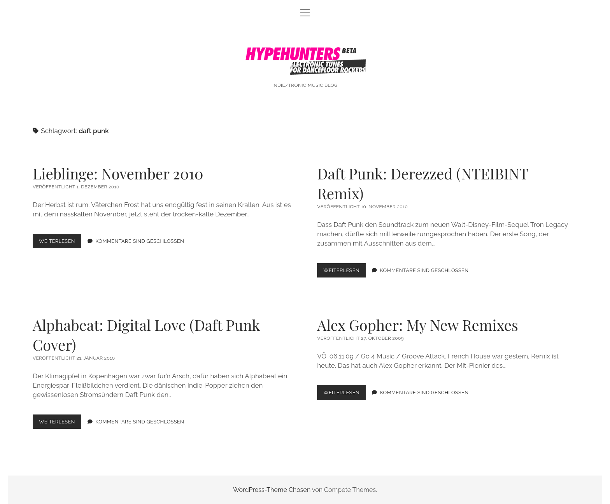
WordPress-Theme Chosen (271, 489)
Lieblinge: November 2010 (118, 173)
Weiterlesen (60, 242)
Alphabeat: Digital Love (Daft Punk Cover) (146, 335)
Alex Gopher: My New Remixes (417, 325)
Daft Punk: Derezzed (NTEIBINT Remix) (422, 183)
